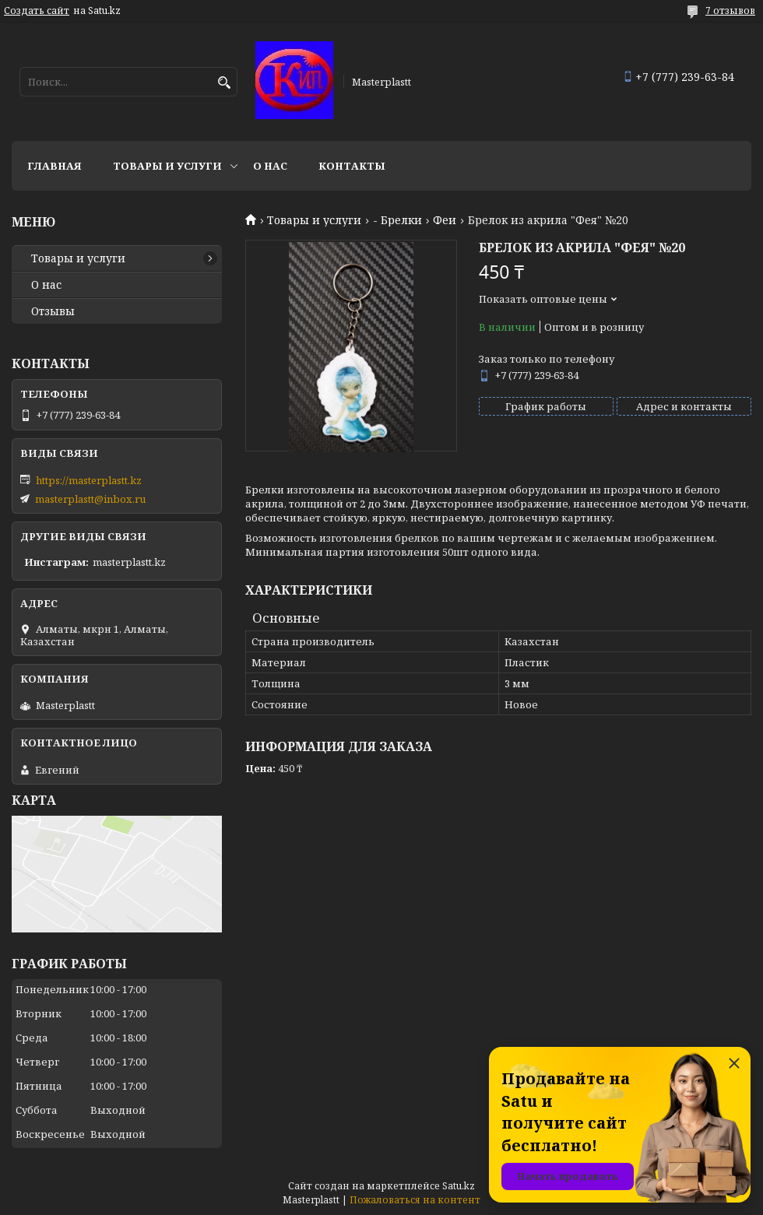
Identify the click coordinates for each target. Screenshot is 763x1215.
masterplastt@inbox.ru (90, 499)
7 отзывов (730, 10)
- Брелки (397, 220)
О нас (270, 166)
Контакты (351, 166)
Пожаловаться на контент (415, 1199)
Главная (54, 166)
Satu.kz (458, 1185)
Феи (444, 220)
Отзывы (53, 311)
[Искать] (223, 83)
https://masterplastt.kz (89, 480)
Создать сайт (36, 10)
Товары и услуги (167, 166)
